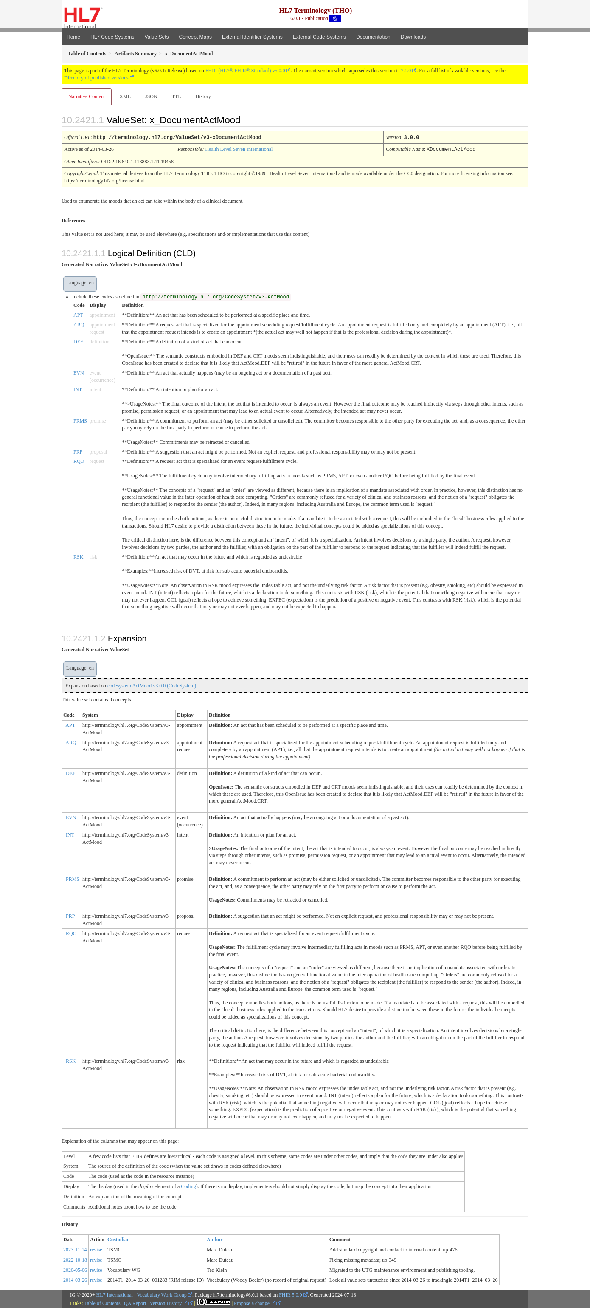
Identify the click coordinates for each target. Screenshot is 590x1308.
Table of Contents (102, 1302)
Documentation (373, 37)
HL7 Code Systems (112, 37)
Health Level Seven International (239, 149)
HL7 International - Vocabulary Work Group (141, 1294)
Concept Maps (195, 37)
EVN (78, 372)
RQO (78, 460)
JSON (151, 96)
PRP (77, 451)
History (203, 96)
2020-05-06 (75, 1269)
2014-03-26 (75, 1279)
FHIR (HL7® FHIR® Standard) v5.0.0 (245, 71)
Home (73, 37)
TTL (176, 96)
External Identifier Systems (252, 37)
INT (77, 389)
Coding (188, 1186)
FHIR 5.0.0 (290, 1294)
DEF (78, 341)
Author (214, 1239)
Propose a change (254, 1302)
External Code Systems (319, 37)
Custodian (118, 1239)
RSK (78, 556)
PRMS (80, 420)
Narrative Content (86, 96)
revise (96, 1249)
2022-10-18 (75, 1259)
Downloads (413, 37)
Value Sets (156, 37)
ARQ (78, 324)
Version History (169, 1302)
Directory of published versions (96, 78)
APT (78, 314)
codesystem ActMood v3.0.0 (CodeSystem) (151, 685)
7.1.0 (406, 71)
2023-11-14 (75, 1249)
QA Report (135, 1302)
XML (125, 96)
